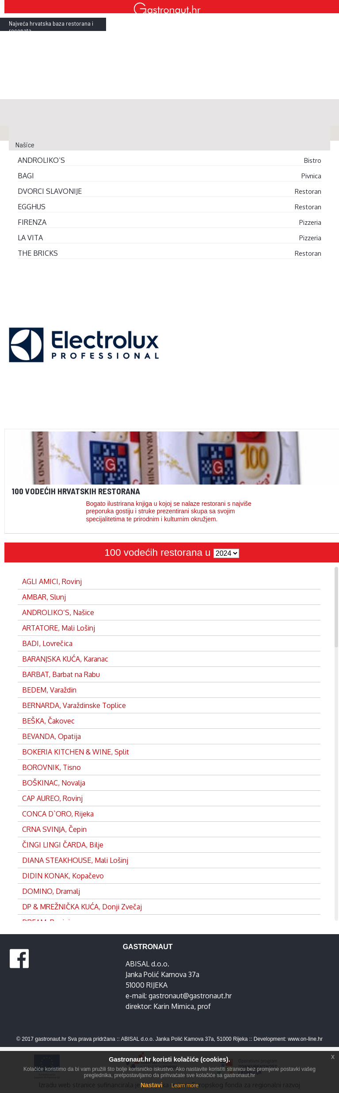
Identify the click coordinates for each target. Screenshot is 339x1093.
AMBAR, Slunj (44, 597)
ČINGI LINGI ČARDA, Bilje (62, 844)
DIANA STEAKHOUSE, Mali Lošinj (75, 860)
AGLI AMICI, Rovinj (52, 581)
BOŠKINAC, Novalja (53, 782)
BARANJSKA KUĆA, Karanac (65, 658)
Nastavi (152, 1085)
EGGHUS (32, 206)
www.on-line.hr (305, 1039)
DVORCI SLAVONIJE (50, 191)
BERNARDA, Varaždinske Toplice (74, 705)
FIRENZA (32, 222)
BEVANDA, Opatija (51, 736)
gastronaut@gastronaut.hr (190, 995)
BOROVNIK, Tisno (51, 767)
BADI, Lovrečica (47, 643)
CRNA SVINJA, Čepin (54, 829)
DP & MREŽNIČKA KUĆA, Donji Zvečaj (82, 906)
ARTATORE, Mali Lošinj (58, 627)
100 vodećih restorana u (158, 552)
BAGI (26, 175)
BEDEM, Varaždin (49, 689)
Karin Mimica (173, 1006)
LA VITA (30, 237)
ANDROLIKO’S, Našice (58, 612)
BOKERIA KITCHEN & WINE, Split (75, 751)
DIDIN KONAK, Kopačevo (63, 875)
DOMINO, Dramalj (51, 891)
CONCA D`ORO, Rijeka (58, 813)
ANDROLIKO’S (41, 160)
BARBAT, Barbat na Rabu (61, 674)
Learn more (184, 1085)
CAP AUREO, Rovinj (52, 798)
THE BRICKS (38, 253)
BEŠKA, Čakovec (48, 720)
